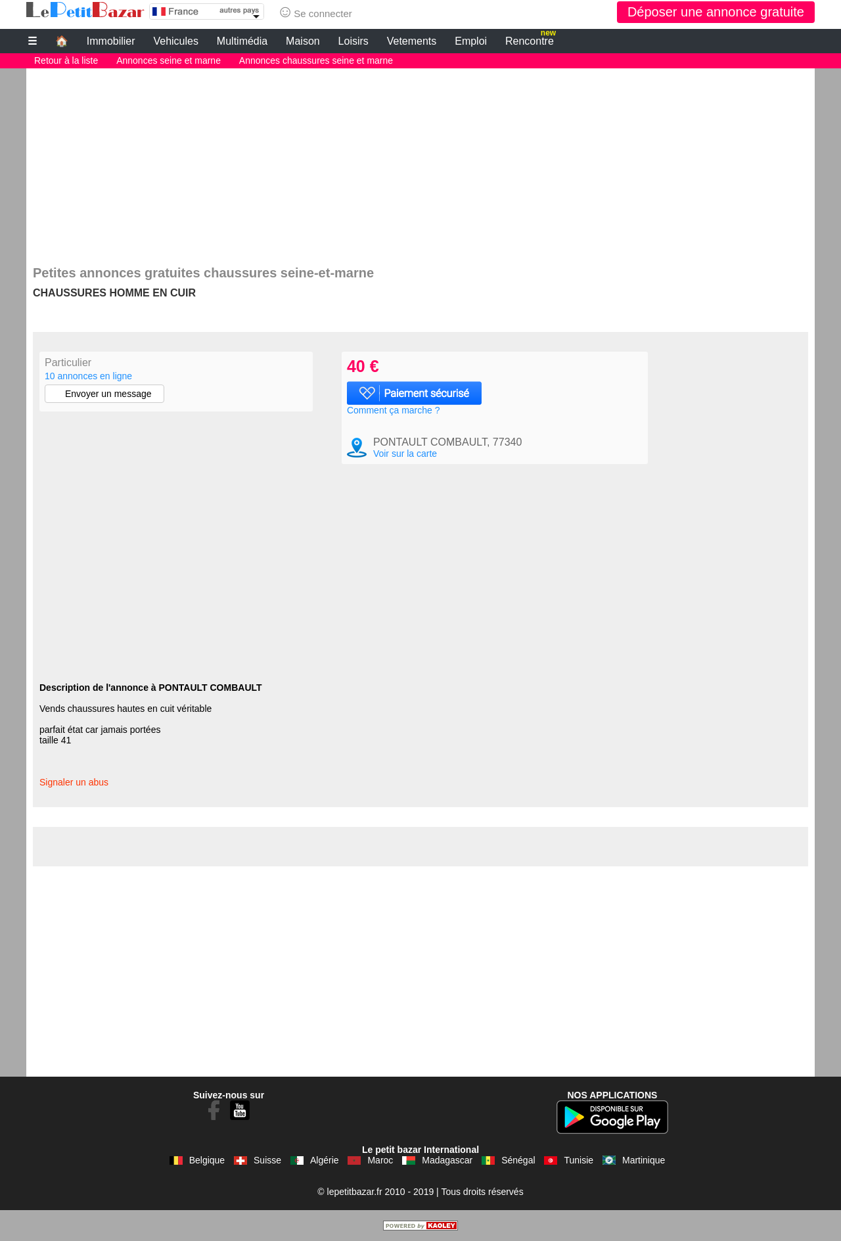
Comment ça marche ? (393, 410)
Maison (303, 41)
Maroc (380, 1160)
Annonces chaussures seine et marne (316, 60)
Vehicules (175, 41)
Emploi (471, 41)
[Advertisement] (420, 160)
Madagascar (447, 1160)
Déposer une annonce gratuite (715, 12)
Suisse (267, 1160)
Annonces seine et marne (168, 60)
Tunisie (578, 1160)
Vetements (412, 41)
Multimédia (242, 41)
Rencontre (530, 39)
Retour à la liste (66, 60)
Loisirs (353, 41)
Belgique (207, 1160)
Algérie (324, 1160)
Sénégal (518, 1160)
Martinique (643, 1160)
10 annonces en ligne (88, 376)
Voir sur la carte (405, 453)
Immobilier (111, 41)
